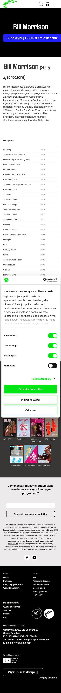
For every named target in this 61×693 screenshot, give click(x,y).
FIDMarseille (15, 465)
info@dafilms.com (21, 642)
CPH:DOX (7, 439)
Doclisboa (21, 439)
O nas (6, 577)
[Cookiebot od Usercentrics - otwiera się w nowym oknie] (43, 280)
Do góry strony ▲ (48, 677)
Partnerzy (7, 581)
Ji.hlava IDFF (29, 465)
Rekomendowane (41, 584)
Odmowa (30, 410)
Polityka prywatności (13, 584)
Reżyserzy (38, 595)
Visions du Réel (44, 465)
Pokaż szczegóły (41, 378)
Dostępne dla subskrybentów (40, 590)
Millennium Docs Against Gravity (36, 440)
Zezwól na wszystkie (30, 389)
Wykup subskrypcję (23, 672)
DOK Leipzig (50, 439)
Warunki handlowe (11, 588)
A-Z (34, 577)
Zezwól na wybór (30, 399)
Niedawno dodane (41, 581)
